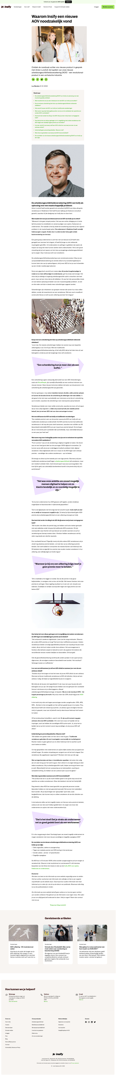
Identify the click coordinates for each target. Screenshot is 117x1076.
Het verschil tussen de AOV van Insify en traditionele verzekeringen (53, 108)
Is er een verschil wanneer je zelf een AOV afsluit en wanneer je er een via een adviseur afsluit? (56, 126)
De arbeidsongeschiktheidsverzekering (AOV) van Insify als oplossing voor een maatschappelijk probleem (57, 97)
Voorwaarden (61, 1027)
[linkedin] (33, 79)
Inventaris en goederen (37, 1030)
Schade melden (9, 1030)
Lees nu (68, 1)
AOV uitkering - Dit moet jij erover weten (21, 948)
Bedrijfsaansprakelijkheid (38, 1024)
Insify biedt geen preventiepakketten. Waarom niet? (49, 130)
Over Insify (8, 1021)
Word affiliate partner (10, 1041)
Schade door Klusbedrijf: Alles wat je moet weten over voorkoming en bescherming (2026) (57, 949)
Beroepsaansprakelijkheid (38, 1027)
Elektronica (35, 1033)
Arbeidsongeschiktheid (37, 1021)
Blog (6, 1038)
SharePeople (42, 382)
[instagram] (89, 1022)
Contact (7, 1044)
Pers (6, 1036)
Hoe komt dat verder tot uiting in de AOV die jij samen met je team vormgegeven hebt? (57, 116)
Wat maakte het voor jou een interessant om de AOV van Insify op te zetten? (56, 100)
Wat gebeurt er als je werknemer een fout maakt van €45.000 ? (92, 948)
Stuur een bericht (13, 1001)
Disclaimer (61, 1024)
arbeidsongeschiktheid (62, 461)
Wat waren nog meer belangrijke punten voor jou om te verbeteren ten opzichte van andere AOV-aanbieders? (58, 112)
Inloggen (96, 7)
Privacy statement (75, 1063)
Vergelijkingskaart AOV (64, 1030)
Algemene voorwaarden (64, 1021)
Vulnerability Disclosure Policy (12, 1047)
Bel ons (46, 1001)
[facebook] (37, 79)
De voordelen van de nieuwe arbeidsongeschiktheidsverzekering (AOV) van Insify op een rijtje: (58, 136)
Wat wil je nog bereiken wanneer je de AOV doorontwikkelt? (52, 133)
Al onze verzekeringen (37, 1036)
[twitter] (41, 79)
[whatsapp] (46, 79)
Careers (7, 1024)
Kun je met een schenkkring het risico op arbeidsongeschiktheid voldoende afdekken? (56, 104)
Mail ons (81, 999)
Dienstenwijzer (8, 1027)
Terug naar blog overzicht (58, 905)
